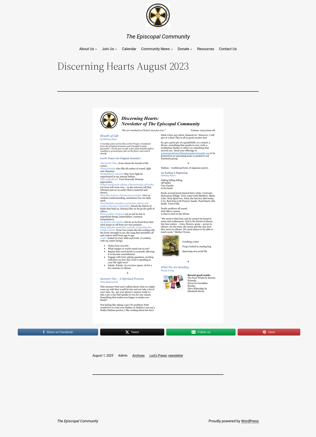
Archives (138, 355)
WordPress (250, 421)
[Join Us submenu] (116, 49)
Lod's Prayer (158, 355)
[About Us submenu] (96, 49)
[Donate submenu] (191, 49)
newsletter (175, 355)
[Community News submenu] (172, 49)
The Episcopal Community (158, 36)
